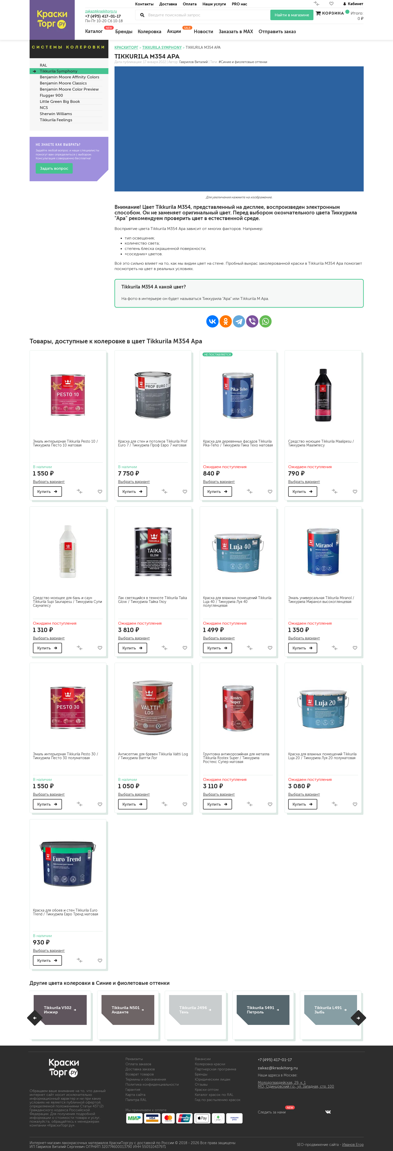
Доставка (168, 4)
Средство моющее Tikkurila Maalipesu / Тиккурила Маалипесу (322, 442)
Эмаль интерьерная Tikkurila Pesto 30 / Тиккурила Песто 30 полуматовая (66, 754)
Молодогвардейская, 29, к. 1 (282, 1081)
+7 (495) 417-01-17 (103, 16)
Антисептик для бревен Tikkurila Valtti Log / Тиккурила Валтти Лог (150, 754)
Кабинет (353, 4)
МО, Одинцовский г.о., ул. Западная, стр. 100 (296, 1085)
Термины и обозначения (145, 1078)
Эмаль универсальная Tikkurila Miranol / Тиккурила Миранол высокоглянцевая (322, 598)
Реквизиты (134, 1057)
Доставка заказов (140, 1068)
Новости (203, 31)
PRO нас (239, 4)
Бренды (123, 31)
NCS (44, 107)
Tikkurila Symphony (59, 71)
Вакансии (203, 1057)
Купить (48, 490)
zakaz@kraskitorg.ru (101, 11)
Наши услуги (214, 4)
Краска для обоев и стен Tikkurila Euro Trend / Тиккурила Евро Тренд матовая (66, 910)
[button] (35, 1016)
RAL (43, 65)
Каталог (97, 30)
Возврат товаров (139, 1073)
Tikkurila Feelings (56, 120)
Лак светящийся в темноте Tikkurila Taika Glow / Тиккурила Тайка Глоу (149, 598)
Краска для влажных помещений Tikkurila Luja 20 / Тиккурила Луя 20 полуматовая (318, 756)
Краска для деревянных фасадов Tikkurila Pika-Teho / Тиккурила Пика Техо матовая (234, 444)
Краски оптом (207, 1088)
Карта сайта (135, 1093)
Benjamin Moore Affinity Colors (69, 77)
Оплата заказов (138, 1062)
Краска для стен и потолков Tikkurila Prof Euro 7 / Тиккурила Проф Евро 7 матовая (149, 444)
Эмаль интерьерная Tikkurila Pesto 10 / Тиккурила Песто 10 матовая (66, 442)
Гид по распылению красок (217, 1098)
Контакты (144, 4)
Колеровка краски (210, 1062)
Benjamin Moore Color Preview (69, 89)
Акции (177, 30)
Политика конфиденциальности (152, 1083)
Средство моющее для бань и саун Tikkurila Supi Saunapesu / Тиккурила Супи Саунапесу (64, 600)
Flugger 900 (51, 95)
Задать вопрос (54, 168)
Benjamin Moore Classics (63, 83)
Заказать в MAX (236, 31)
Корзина (333, 13)
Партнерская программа (215, 1068)
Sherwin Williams (56, 114)
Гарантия (132, 1088)
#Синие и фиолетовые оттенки (243, 62)
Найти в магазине (292, 15)
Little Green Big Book (60, 101)
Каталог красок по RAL (214, 1093)
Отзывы (201, 1083)
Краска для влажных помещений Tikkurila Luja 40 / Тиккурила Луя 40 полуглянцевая (233, 600)
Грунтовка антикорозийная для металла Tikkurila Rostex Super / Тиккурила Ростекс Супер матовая (237, 756)
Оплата (190, 4)
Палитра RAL (136, 1098)
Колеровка (149, 31)
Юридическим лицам (212, 1078)
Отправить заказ (277, 31)
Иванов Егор (353, 1143)
